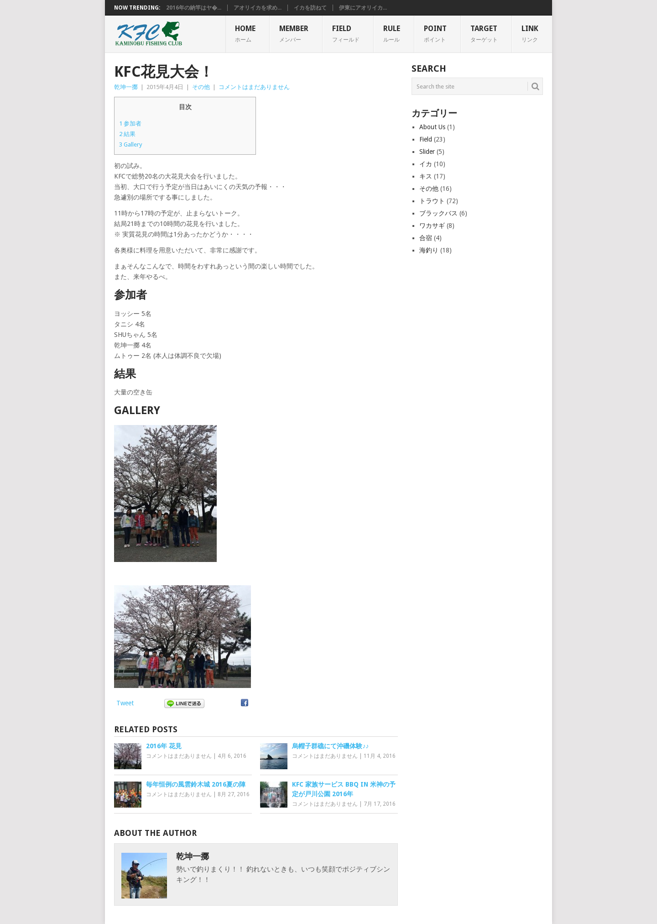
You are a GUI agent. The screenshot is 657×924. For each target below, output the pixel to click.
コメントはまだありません (254, 87)
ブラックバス (438, 213)
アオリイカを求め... (258, 8)
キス (425, 176)
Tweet (125, 703)
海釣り (428, 250)
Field (425, 139)
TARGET (484, 33)
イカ (425, 164)
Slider (427, 151)
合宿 (425, 238)
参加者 (130, 123)
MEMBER (293, 33)
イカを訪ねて (310, 8)
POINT (435, 33)
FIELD (346, 33)
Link (529, 33)
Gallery (130, 144)
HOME (245, 33)
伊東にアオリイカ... (363, 8)
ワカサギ (432, 225)
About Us (432, 127)
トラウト (432, 201)
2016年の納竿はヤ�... (193, 8)
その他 (201, 87)
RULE (391, 33)
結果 (127, 134)
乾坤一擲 (126, 87)
